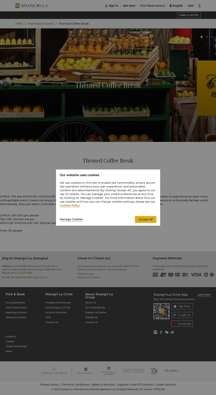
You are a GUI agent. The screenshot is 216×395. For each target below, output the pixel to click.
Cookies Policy (70, 205)
